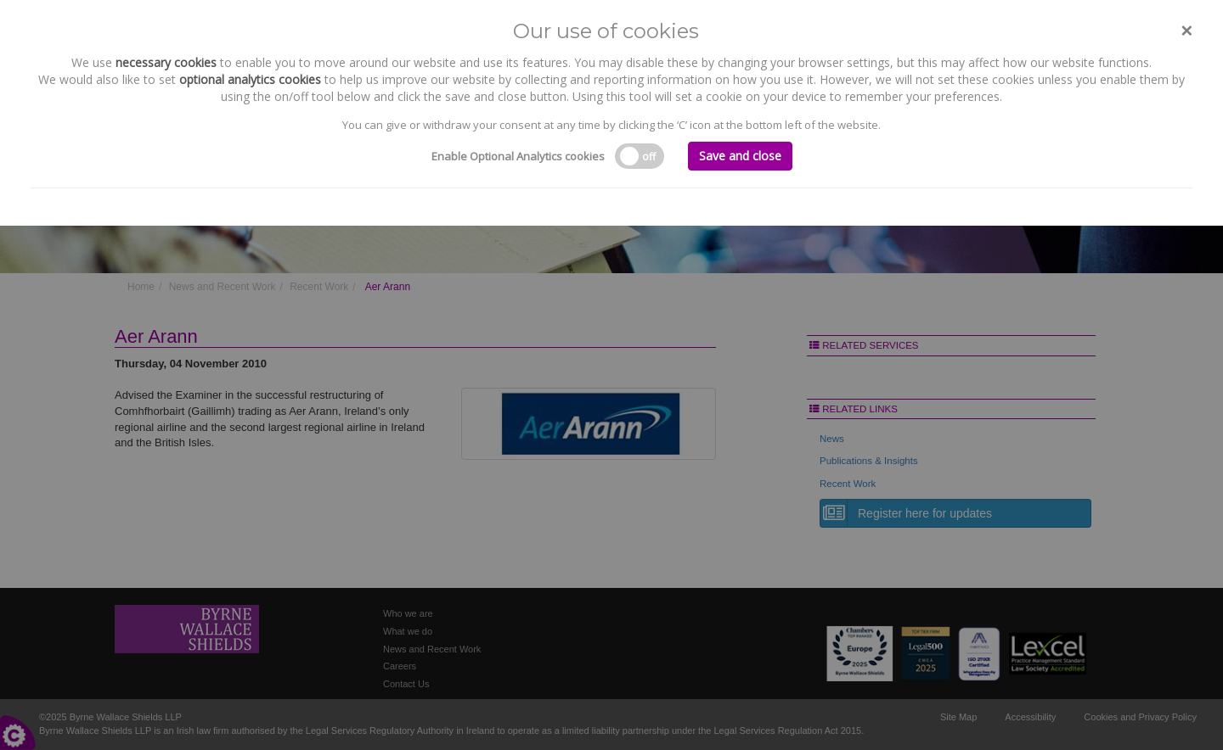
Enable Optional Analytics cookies (518, 156)
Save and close (740, 156)
